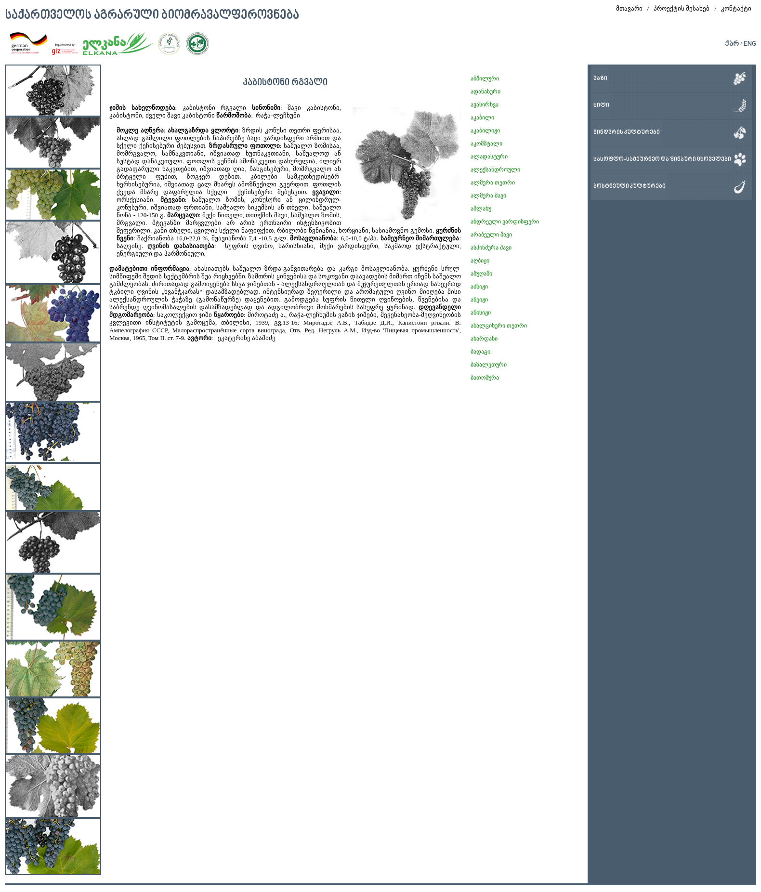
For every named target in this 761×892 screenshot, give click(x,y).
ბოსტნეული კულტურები (629, 186)
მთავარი (629, 8)
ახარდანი (484, 338)
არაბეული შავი (491, 234)
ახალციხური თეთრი (499, 325)
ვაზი (600, 78)
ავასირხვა (485, 104)
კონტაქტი (736, 8)
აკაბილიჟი (485, 130)
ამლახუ (481, 208)
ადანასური (485, 91)
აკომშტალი (486, 143)
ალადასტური (489, 156)
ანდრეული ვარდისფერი (505, 221)
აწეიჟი (479, 299)
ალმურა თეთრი (493, 182)
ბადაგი (480, 351)
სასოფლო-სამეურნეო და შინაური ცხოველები (662, 159)
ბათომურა (485, 377)
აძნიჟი (479, 286)
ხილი (601, 105)
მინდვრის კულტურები (626, 132)
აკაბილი (482, 117)
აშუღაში (481, 273)
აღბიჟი (480, 260)
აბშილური (485, 78)
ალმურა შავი (488, 195)
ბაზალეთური (489, 364)
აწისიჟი (481, 312)
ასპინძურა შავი (491, 247)
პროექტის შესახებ (681, 8)
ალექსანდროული (495, 169)
